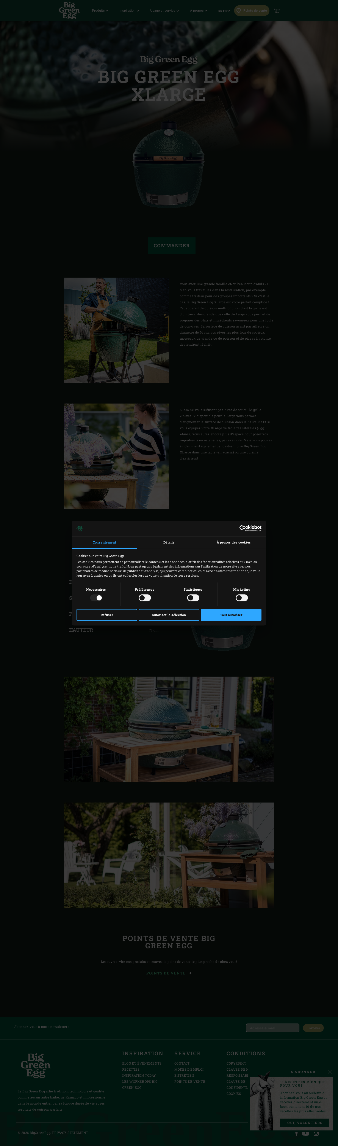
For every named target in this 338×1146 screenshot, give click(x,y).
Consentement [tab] (104, 542)
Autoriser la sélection (169, 615)
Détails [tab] (169, 542)
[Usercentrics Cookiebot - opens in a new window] (242, 528)
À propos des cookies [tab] (234, 542)
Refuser (107, 615)
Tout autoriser (231, 615)
